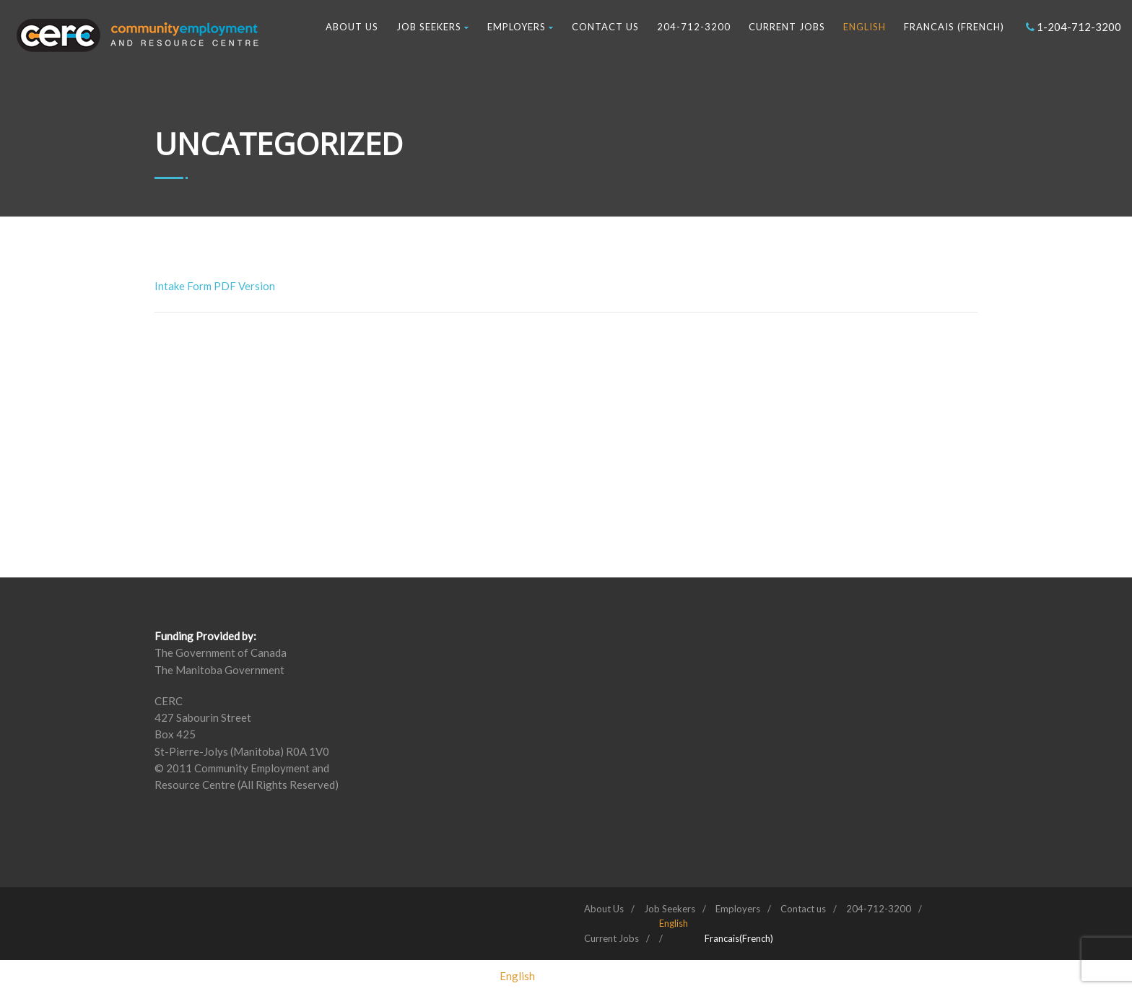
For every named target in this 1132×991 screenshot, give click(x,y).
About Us (352, 26)
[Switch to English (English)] (517, 976)
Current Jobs (787, 26)
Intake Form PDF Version (214, 285)
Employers (520, 26)
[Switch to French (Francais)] (739, 938)
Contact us (605, 26)
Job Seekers (432, 26)
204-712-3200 (694, 26)
